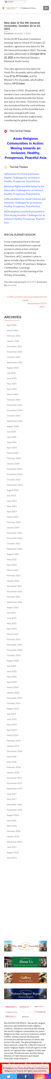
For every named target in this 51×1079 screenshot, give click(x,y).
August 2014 (13, 852)
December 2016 (14, 804)
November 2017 (14, 783)
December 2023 (14, 469)
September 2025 (14, 362)
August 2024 (13, 426)
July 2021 (11, 612)
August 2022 (13, 554)
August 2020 (13, 660)
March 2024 (12, 453)
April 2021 (12, 628)
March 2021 (12, 634)
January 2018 (13, 772)
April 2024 (12, 447)
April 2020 (12, 682)
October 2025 (13, 357)
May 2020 (11, 676)
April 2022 (12, 564)
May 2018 (11, 761)
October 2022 (13, 543)
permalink (11, 285)
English (9, 2)
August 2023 (13, 490)
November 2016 (14, 809)
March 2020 (12, 687)
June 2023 (11, 500)
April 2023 (12, 511)
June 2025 (11, 378)
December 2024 (14, 405)
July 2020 (11, 666)
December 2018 (14, 751)
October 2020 (13, 655)
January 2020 (13, 692)
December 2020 (14, 644)
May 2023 (11, 506)
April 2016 (12, 825)
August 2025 (13, 367)
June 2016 (11, 820)
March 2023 (12, 516)
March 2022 (12, 570)
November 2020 (14, 650)
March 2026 (12, 330)
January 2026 (13, 341)
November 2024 (14, 410)
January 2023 (13, 527)
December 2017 (14, 777)
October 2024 (13, 415)
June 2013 (11, 857)
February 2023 (14, 522)
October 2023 (13, 479)
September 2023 (14, 485)
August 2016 (13, 815)
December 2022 (14, 532)
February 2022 (14, 575)
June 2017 (11, 793)
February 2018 (14, 767)
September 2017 (14, 788)
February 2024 (14, 458)
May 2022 (11, 559)
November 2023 (14, 474)
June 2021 (11, 618)
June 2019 (11, 719)
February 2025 (14, 399)
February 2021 (14, 639)
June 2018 (11, 756)
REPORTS (31, 282)
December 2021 (14, 586)
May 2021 (11, 623)
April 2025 (12, 389)
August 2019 (13, 708)
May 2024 (11, 442)
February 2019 (14, 740)
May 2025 (11, 383)
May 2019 (11, 724)
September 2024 (14, 421)
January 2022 (13, 580)
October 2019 (13, 703)
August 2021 (13, 607)
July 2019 (11, 714)
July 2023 (11, 495)
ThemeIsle (36, 1073)
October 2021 (13, 596)
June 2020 (11, 671)
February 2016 (14, 831)
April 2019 (12, 730)
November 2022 (14, 538)
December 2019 (14, 698)
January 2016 (13, 836)
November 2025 (14, 351)
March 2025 (12, 394)
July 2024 (11, 431)
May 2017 (11, 799)
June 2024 (11, 437)
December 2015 (14, 841)
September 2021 (14, 602)
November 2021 (14, 591)
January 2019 (13, 746)
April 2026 (12, 325)
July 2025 (11, 373)
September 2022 (14, 548)
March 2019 (12, 735)
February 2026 (14, 335)
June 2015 (11, 847)
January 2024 (13, 463)
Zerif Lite (14, 1073)
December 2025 (14, 346)
